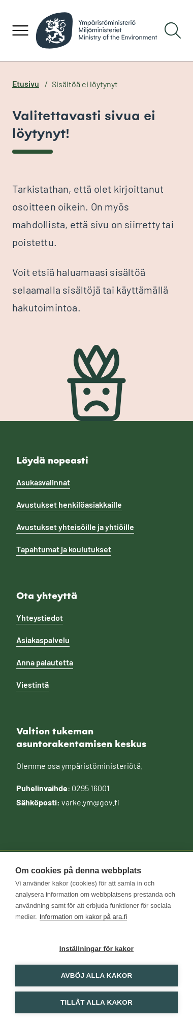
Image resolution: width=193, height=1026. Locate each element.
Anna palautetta (44, 662)
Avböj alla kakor (97, 975)
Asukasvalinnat (43, 482)
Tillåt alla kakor (96, 1002)
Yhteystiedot (39, 617)
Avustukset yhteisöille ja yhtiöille (75, 527)
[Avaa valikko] (20, 30)
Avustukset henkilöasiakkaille (69, 504)
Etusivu (25, 83)
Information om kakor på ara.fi (83, 917)
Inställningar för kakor (96, 948)
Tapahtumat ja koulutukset (63, 549)
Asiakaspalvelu (43, 640)
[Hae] (173, 30)
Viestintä (32, 684)
